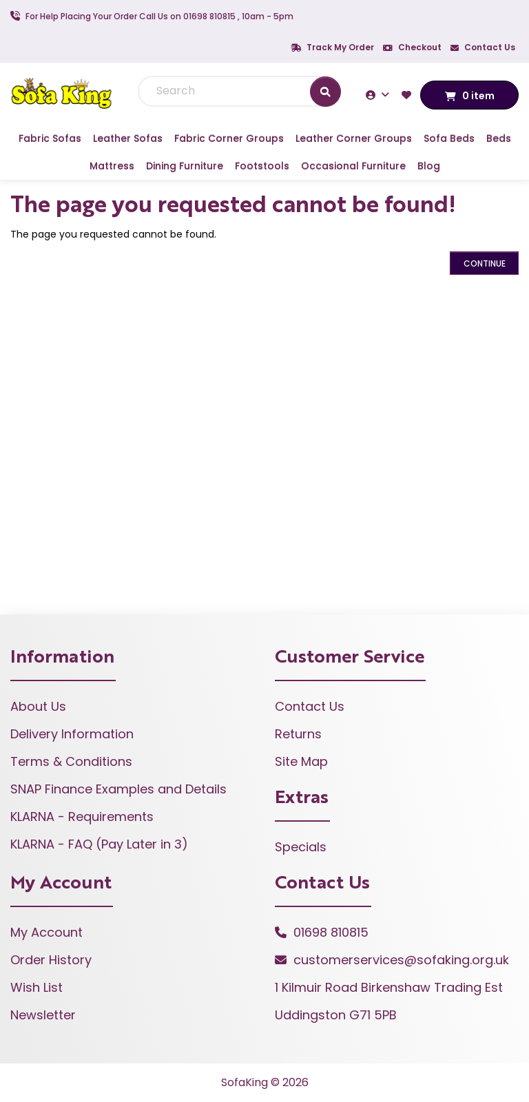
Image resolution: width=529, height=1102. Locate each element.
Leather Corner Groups (353, 138)
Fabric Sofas (50, 138)
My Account (46, 932)
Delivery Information (72, 733)
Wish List (36, 987)
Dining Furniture (184, 166)
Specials (300, 846)
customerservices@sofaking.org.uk (401, 959)
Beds (498, 138)
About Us (38, 706)
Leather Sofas (128, 138)
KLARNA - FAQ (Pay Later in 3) (99, 844)
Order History (51, 959)
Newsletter (43, 1014)
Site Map (301, 761)
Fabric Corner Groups (229, 138)
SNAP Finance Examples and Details (118, 789)
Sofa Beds (449, 138)
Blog (428, 166)
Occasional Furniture (353, 166)
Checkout (412, 47)
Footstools (262, 166)
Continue (485, 263)
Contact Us (482, 47)
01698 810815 (331, 932)
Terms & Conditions (71, 761)
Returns (298, 733)
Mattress (112, 166)
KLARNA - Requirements (82, 816)
